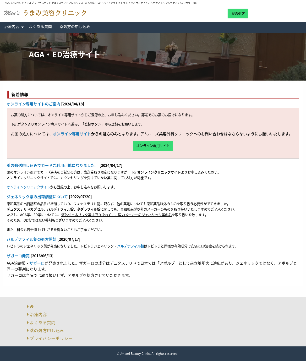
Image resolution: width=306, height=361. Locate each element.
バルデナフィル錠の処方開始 (31, 239)
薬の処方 (238, 13)
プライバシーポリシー (51, 338)
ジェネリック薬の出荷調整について (37, 196)
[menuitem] (12, 27)
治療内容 (11, 26)
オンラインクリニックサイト (28, 187)
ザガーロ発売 (18, 255)
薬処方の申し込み (75, 26)
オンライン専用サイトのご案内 (33, 104)
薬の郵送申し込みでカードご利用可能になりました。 (52, 165)
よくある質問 (40, 26)
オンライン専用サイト (72, 134)
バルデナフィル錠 (130, 246)
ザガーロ (37, 263)
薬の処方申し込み (47, 330)
